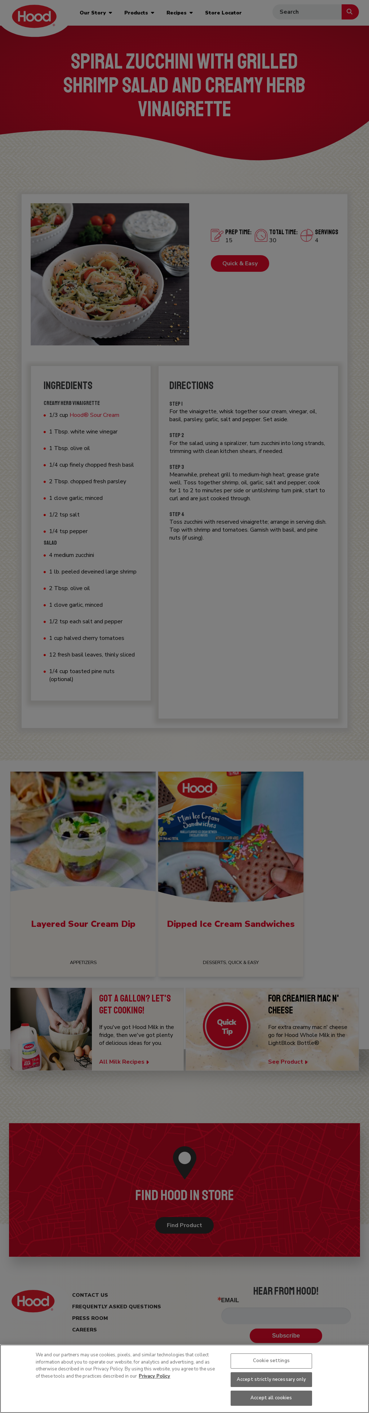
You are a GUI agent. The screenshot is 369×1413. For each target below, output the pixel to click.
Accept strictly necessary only (271, 1379)
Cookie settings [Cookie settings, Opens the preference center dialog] (271, 1360)
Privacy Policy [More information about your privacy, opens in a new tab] (154, 1376)
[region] (184, 1378)
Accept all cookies (271, 1398)
